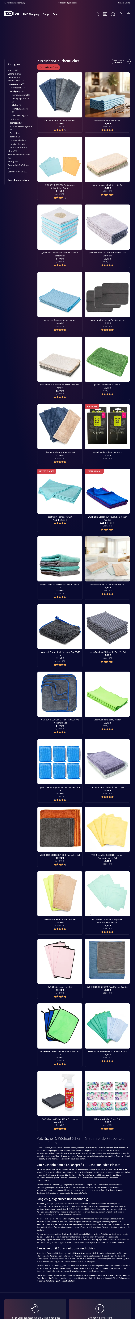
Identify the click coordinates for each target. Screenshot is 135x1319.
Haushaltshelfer (18, 140)
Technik (15, 136)
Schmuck (14, 73)
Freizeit (14, 133)
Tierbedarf (16, 122)
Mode (13, 70)
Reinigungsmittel (21, 94)
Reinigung (16, 91)
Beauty (13, 161)
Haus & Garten (17, 84)
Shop (46, 14)
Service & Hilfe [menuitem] (124, 3)
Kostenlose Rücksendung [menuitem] (14, 3)
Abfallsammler (123, 1239)
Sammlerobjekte (17, 171)
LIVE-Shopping (31, 14)
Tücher (16, 105)
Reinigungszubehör (119, 1234)
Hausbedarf (17, 87)
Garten (14, 119)
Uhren (12, 151)
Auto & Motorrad (18, 147)
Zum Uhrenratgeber (18, 180)
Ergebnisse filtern (48, 67)
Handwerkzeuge (18, 143)
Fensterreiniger (20, 115)
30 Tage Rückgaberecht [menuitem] (67, 3)
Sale (55, 14)
